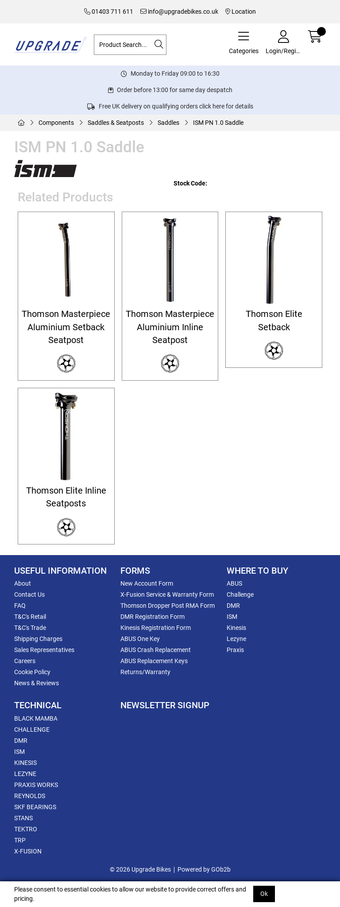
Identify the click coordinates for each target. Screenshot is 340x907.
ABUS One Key (140, 638)
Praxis (235, 649)
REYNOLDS (29, 795)
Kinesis (236, 627)
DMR (233, 605)
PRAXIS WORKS (36, 784)
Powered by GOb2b (204, 869)
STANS (23, 818)
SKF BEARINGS (35, 807)
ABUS (234, 583)
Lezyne (236, 638)
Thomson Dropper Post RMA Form (167, 605)
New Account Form (146, 583)
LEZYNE (25, 773)
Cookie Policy (32, 671)
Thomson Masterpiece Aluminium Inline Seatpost (170, 327)
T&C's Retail (30, 616)
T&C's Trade (30, 627)
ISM (232, 616)
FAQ (20, 605)
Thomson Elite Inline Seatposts (66, 497)
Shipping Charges (38, 638)
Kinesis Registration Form (155, 627)
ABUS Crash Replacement (155, 649)
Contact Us (29, 594)
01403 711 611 (108, 11)
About (22, 583)
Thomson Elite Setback (274, 320)
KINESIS (25, 762)
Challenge (240, 594)
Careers (24, 660)
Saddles (168, 122)
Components (56, 122)
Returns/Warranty (145, 671)
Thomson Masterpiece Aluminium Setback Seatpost (66, 327)
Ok (264, 893)
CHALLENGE (32, 729)
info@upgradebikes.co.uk (179, 11)
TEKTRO (25, 829)
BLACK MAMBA (36, 718)
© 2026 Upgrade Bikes (140, 869)
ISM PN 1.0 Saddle (218, 122)
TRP (20, 840)
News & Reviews (36, 683)
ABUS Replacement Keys (154, 660)
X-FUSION (28, 851)
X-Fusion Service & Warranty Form (167, 594)
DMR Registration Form (152, 616)
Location (240, 11)
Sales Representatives (44, 649)
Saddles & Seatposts (116, 122)
